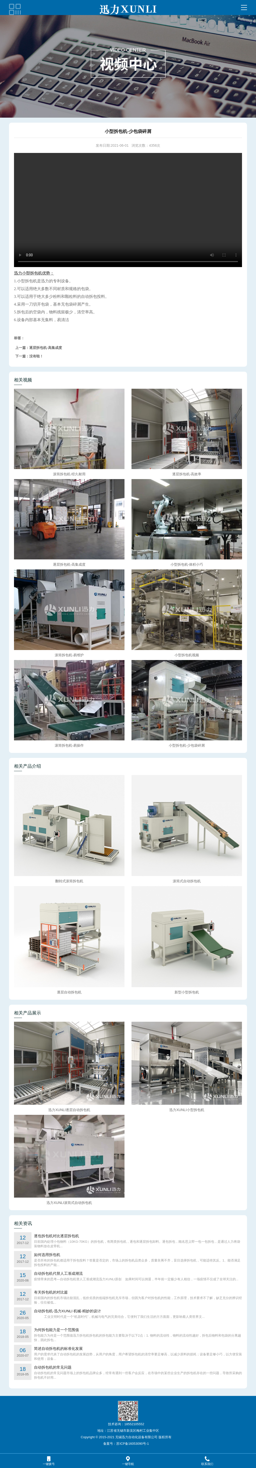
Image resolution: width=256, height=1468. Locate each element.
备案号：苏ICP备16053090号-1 (126, 1443)
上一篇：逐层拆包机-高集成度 (38, 348)
